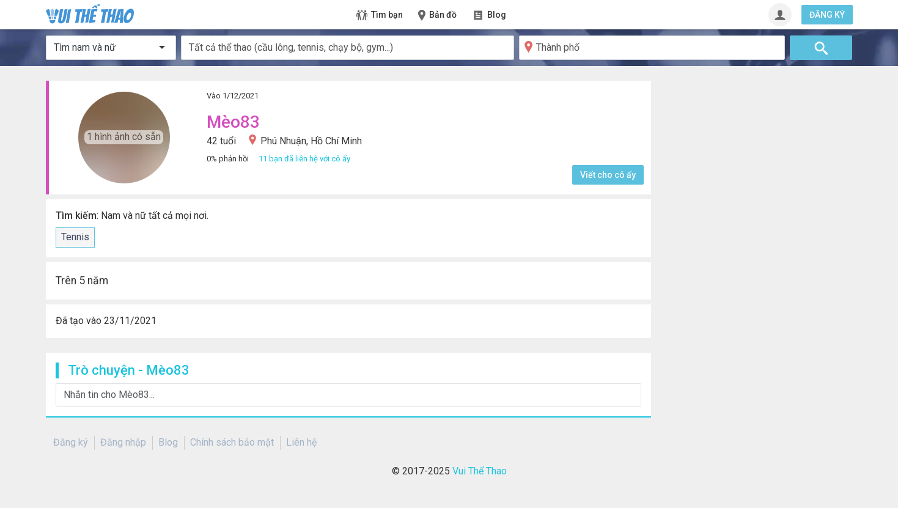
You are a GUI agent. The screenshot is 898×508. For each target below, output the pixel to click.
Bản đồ (436, 15)
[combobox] (347, 48)
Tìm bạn (379, 15)
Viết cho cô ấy (608, 175)
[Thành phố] (652, 47)
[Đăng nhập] (780, 14)
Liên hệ (301, 442)
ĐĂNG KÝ (827, 15)
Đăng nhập (123, 442)
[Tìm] (821, 47)
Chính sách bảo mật (232, 442)
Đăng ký (70, 442)
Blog (489, 15)
